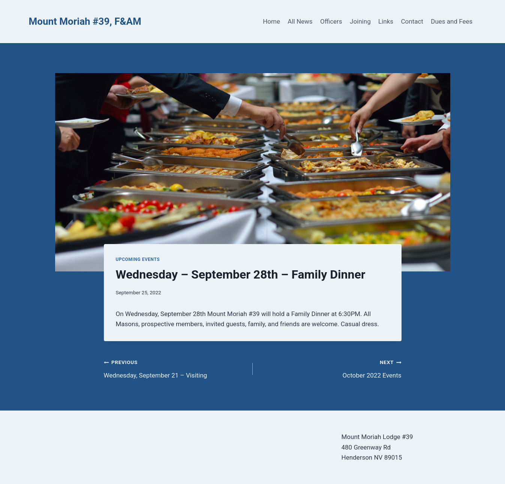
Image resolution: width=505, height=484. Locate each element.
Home (271, 21)
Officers (331, 21)
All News (300, 21)
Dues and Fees (451, 21)
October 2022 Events (330, 368)
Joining (360, 21)
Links (385, 21)
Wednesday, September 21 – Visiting (175, 368)
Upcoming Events (138, 259)
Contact (412, 21)
